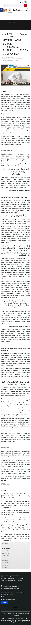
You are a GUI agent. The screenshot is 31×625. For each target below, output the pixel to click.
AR (16, 2)
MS (12, 2)
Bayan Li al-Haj (5, 560)
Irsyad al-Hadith (5, 550)
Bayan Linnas (5, 543)
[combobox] (14, 5)
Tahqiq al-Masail (5, 555)
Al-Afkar (3, 558)
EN (14, 2)
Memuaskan (5, 597)
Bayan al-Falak (5, 567)
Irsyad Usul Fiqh (5, 553)
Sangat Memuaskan (7, 594)
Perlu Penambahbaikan (8, 599)
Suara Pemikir (5, 565)
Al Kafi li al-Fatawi (6, 548)
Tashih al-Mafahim (6, 562)
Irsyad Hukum (5, 546)
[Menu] (2, 16)
